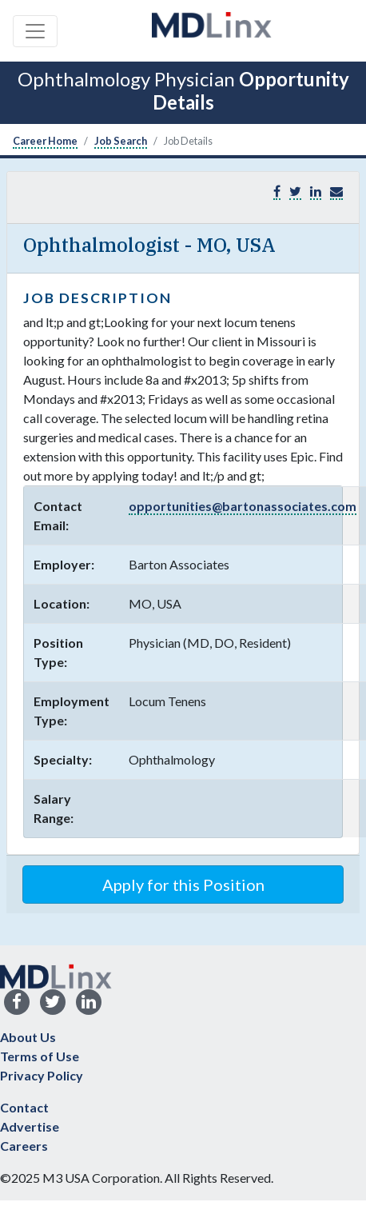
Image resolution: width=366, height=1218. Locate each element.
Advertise (29, 1126)
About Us (28, 1036)
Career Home (45, 140)
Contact (24, 1107)
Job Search (120, 140)
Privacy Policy (41, 1075)
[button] (336, 191)
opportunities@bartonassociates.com (242, 505)
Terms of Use (39, 1056)
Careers (24, 1145)
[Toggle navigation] (35, 31)
